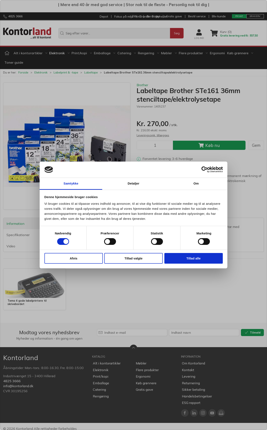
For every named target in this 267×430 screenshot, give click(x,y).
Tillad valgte (133, 258)
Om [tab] (196, 183)
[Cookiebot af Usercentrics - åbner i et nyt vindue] (204, 169)
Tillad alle (193, 258)
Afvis (73, 258)
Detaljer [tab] (133, 183)
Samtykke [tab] (71, 183)
